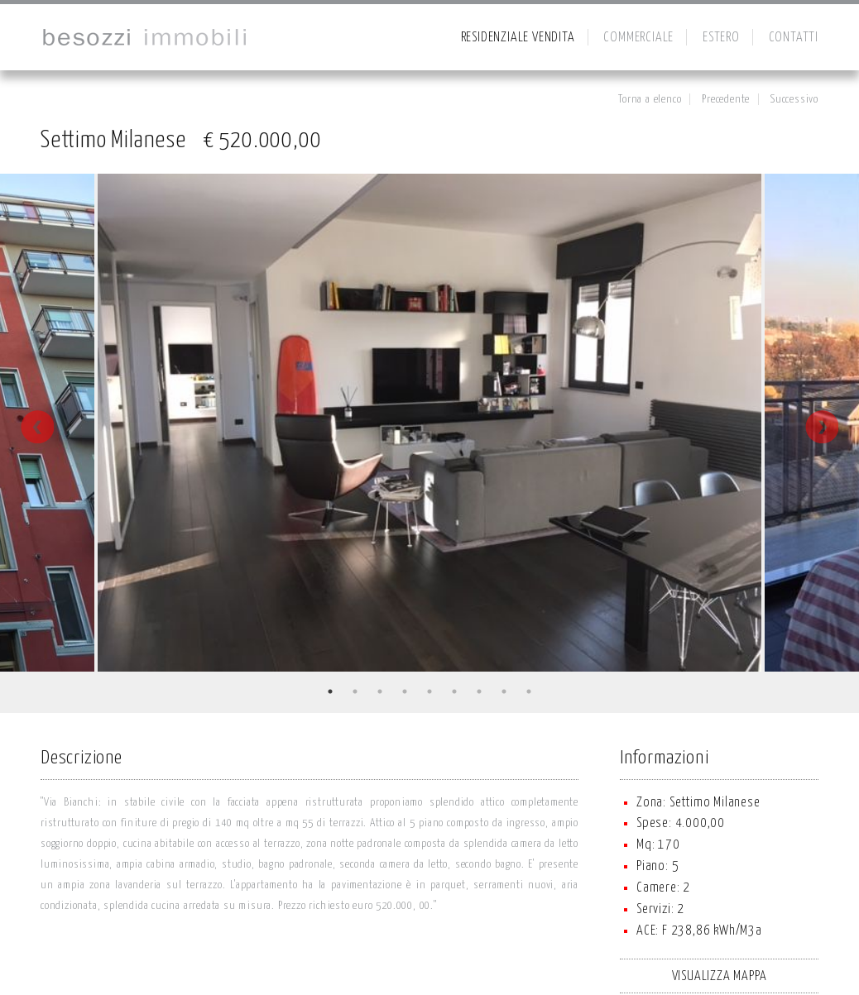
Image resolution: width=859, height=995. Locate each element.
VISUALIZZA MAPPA (719, 976)
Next (821, 426)
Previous (37, 426)
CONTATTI (793, 37)
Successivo (794, 99)
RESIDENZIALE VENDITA (518, 37)
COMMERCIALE (638, 37)
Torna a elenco (649, 99)
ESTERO (721, 37)
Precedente (726, 99)
